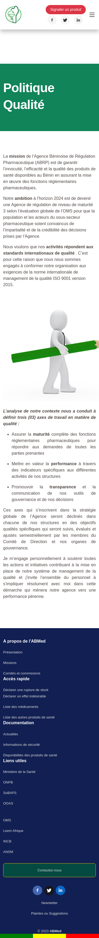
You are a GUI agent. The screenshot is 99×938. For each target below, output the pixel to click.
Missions (10, 663)
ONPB (8, 782)
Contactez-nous (49, 870)
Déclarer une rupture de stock (25, 690)
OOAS (8, 803)
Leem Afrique (13, 831)
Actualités (10, 734)
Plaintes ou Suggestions (49, 913)
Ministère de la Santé (19, 772)
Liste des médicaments (20, 707)
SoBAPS (10, 793)
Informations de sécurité (21, 745)
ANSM (8, 852)
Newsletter (49, 903)
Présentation (12, 652)
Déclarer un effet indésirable (24, 696)
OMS (7, 820)
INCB (7, 841)
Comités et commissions (21, 673)
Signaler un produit (65, 9)
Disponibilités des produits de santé (30, 755)
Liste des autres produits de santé (29, 717)
